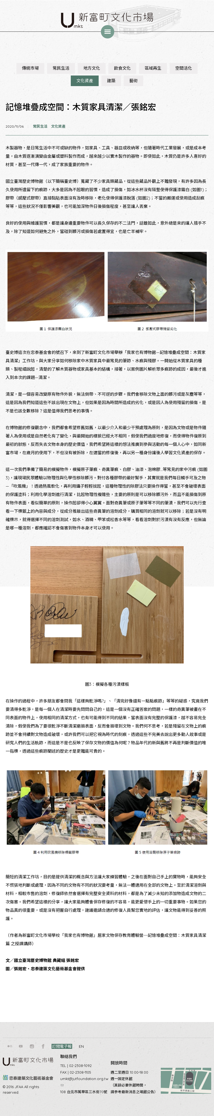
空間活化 (183, 68)
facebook (43, 1046)
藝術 (133, 80)
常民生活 (61, 68)
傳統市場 (30, 68)
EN (81, 1046)
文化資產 (84, 80)
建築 (111, 80)
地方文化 (91, 68)
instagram (32, 1046)
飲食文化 (122, 68)
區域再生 (153, 68)
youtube (21, 1046)
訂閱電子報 (62, 1046)
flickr (10, 1046)
